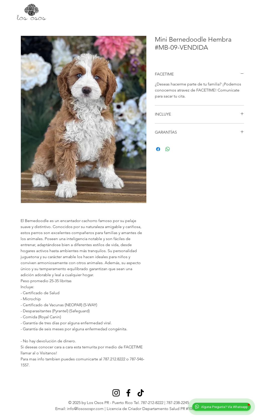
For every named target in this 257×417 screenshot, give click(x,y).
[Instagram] (116, 393)
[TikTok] (141, 393)
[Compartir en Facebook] (158, 149)
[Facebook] (128, 393)
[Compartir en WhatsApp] (168, 149)
